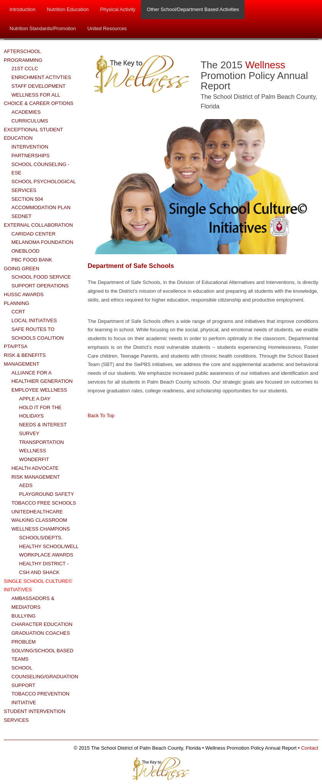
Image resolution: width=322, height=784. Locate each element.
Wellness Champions (40, 529)
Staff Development (38, 86)
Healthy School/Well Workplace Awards (48, 551)
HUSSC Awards (24, 294)
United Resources (107, 28)
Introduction (22, 9)
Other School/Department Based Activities (193, 9)
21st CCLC (24, 68)
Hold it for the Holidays (40, 412)
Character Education (41, 624)
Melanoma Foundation (42, 242)
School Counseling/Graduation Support (44, 676)
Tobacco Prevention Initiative (40, 698)
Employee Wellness (39, 390)
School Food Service (41, 277)
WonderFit (34, 459)
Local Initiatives (34, 320)
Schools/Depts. (40, 537)
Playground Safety (46, 494)
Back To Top (101, 415)
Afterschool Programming (23, 55)
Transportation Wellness (41, 446)
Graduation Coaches (40, 633)
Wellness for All (35, 95)
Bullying (23, 616)
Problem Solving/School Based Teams (42, 650)
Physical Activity (117, 9)
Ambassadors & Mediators (32, 602)
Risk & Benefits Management (25, 359)
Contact (309, 748)
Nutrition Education (68, 9)
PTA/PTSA (15, 346)
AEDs (25, 485)
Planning (16, 303)
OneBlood (25, 251)
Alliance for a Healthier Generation (42, 377)
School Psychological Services (43, 186)
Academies (26, 112)
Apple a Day (34, 399)
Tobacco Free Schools (43, 503)
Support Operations (40, 286)
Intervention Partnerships (30, 151)
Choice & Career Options (39, 103)
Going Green (21, 268)
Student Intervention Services (34, 715)
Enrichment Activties (41, 77)
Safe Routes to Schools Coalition (37, 333)
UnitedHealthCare (37, 512)
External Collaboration (38, 225)
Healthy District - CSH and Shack (44, 568)
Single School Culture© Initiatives (38, 585)
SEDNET (21, 216)
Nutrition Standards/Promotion (43, 28)
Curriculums (29, 121)
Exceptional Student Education (33, 134)
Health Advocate (35, 468)
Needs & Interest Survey (43, 429)
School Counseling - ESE (40, 168)
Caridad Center (33, 234)
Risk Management (35, 477)
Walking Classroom (39, 520)
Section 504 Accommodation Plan (40, 203)
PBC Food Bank (31, 260)
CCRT (18, 312)
